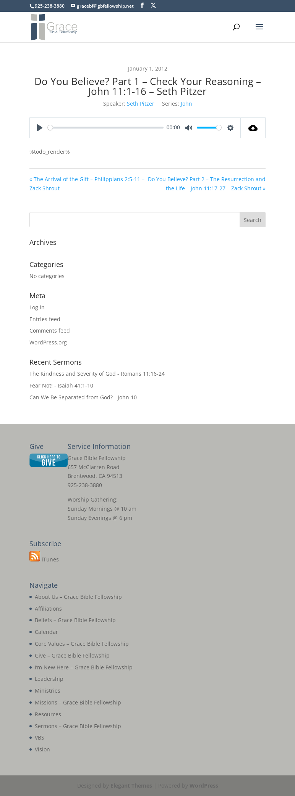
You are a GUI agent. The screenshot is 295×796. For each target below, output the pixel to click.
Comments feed (49, 330)
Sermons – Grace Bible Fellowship (78, 726)
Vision (42, 749)
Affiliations (48, 608)
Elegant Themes (131, 785)
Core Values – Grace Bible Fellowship (82, 643)
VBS (39, 737)
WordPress (204, 785)
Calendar (46, 631)
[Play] (40, 128)
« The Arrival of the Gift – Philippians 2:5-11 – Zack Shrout (86, 183)
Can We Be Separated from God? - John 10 (83, 397)
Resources (48, 714)
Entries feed (44, 319)
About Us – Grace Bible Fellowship (78, 596)
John (186, 103)
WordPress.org (48, 342)
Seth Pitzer (140, 103)
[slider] (106, 127)
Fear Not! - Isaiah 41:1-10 (61, 385)
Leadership (49, 678)
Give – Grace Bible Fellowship (72, 655)
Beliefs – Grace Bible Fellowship (75, 620)
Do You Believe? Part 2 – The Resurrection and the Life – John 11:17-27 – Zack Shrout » (207, 183)
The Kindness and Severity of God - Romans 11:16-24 (97, 373)
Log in (37, 307)
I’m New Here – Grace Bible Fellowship (84, 667)
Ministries (47, 690)
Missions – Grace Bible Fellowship (78, 702)
